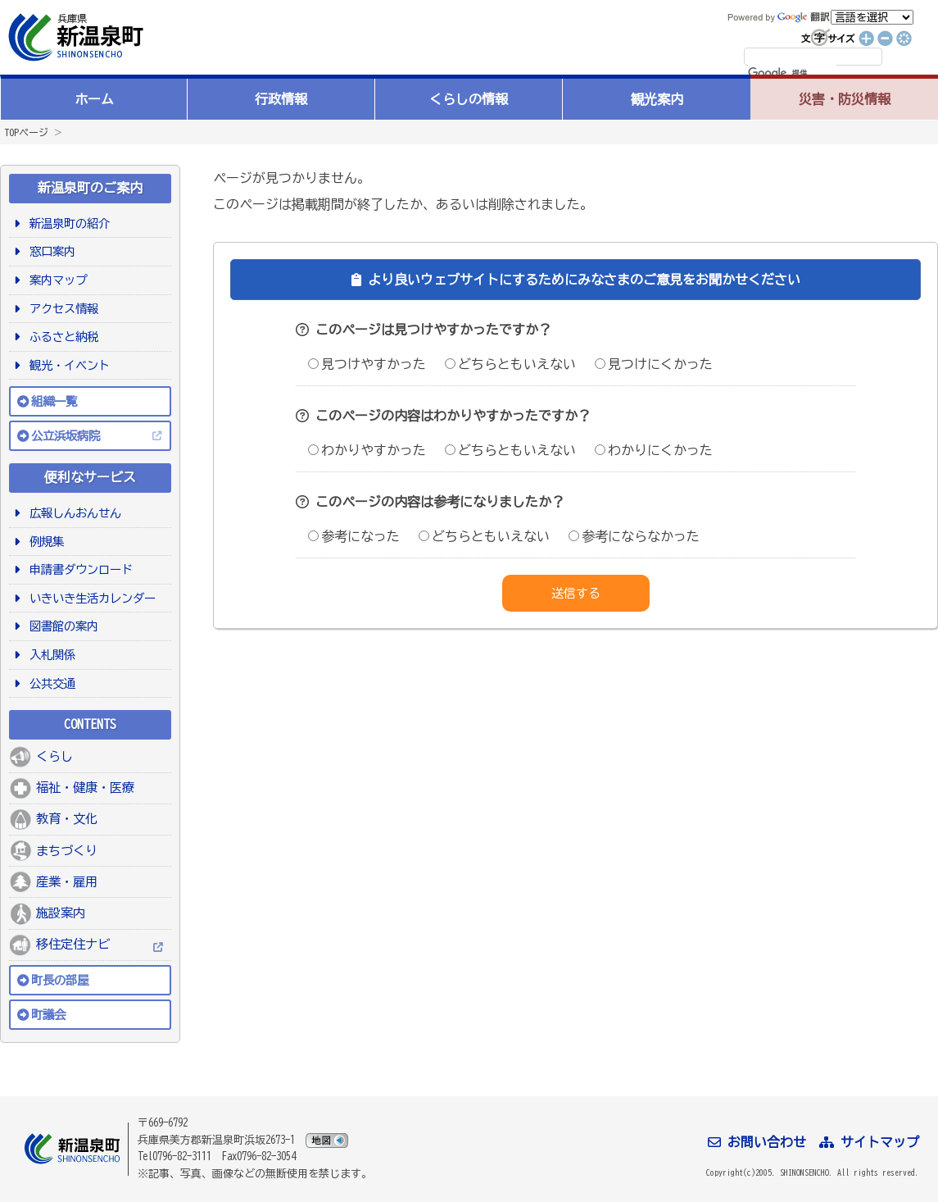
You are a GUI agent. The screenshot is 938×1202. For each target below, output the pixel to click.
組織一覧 (54, 401)
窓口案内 (49, 251)
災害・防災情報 (844, 99)
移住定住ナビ (73, 944)
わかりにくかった (654, 450)
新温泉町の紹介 (67, 223)
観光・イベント (67, 365)
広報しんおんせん (72, 513)
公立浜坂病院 (65, 436)
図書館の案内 (61, 626)
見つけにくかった (654, 364)
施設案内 (60, 913)
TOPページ (26, 132)
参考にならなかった (634, 536)
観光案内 (657, 99)
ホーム (94, 99)
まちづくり (66, 851)
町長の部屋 (59, 980)
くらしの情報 (468, 99)
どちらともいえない (510, 364)
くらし (54, 756)
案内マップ (55, 280)
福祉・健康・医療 (85, 787)
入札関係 (49, 655)
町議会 (48, 1014)
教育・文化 (66, 819)
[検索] (792, 74)
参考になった (354, 536)
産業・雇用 (66, 882)
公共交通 (49, 683)
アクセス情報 (61, 309)
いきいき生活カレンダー (90, 598)
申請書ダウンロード (78, 569)
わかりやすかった (367, 450)
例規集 (44, 541)
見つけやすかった (367, 364)
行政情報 (281, 99)
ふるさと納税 (61, 336)
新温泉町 (73, 37)
